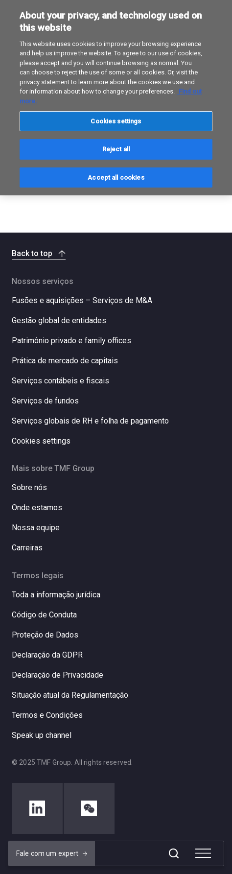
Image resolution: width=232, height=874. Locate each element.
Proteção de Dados (45, 634)
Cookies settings (41, 441)
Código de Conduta (44, 614)
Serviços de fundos (45, 400)
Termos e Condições (47, 715)
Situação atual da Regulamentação (70, 695)
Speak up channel (41, 735)
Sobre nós (29, 487)
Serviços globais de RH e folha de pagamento (90, 420)
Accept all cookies (116, 177)
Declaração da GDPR (47, 655)
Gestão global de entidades (59, 320)
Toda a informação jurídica (56, 594)
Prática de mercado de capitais (65, 360)
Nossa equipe (36, 527)
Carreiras (27, 547)
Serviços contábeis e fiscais (60, 380)
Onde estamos (37, 507)
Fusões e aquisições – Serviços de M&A (82, 300)
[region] (116, 97)
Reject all (116, 149)
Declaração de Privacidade (57, 675)
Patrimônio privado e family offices (71, 340)
